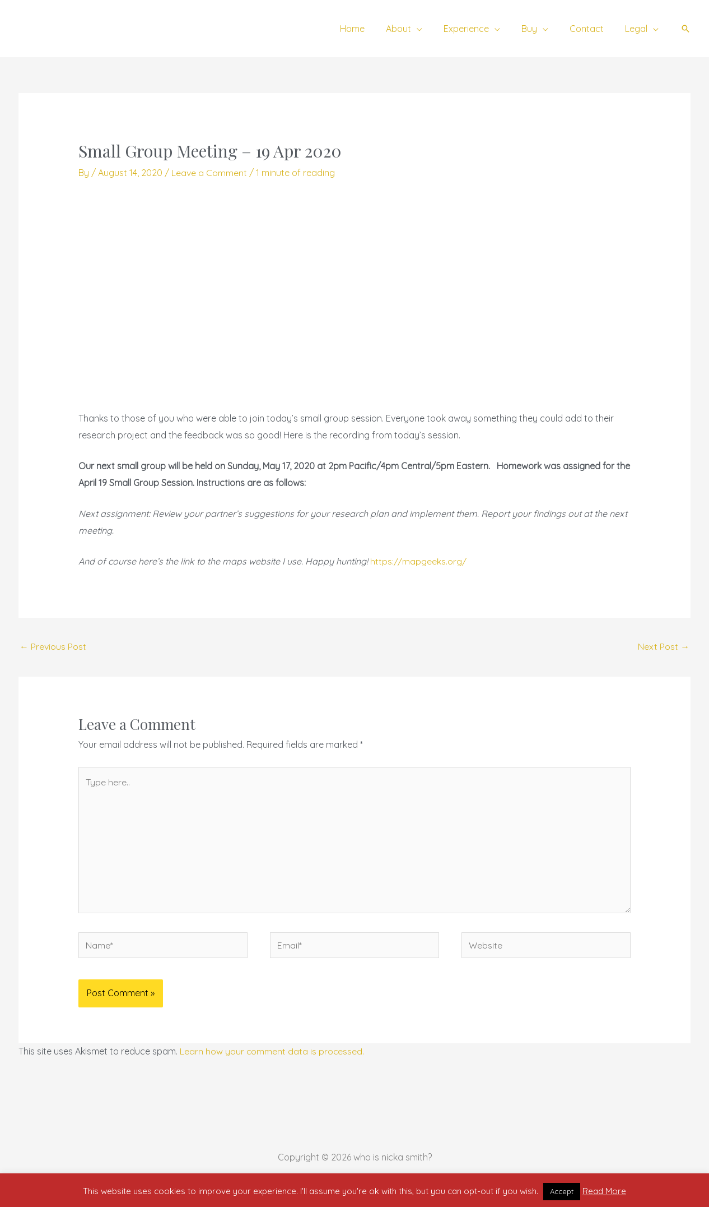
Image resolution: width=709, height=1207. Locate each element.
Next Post (663, 646)
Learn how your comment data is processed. (272, 1052)
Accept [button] (561, 1191)
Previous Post (53, 646)
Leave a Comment (209, 172)
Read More (604, 1191)
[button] (685, 29)
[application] (431, 28)
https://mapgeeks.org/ (418, 561)
